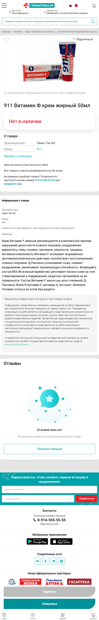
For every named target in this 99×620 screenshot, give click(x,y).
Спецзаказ (49, 604)
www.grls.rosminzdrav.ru (17, 344)
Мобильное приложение (49, 534)
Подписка (49, 591)
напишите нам (13, 183)
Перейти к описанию (18, 156)
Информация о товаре (15, 200)
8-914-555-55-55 (45, 180)
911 (39, 149)
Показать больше (49, 449)
